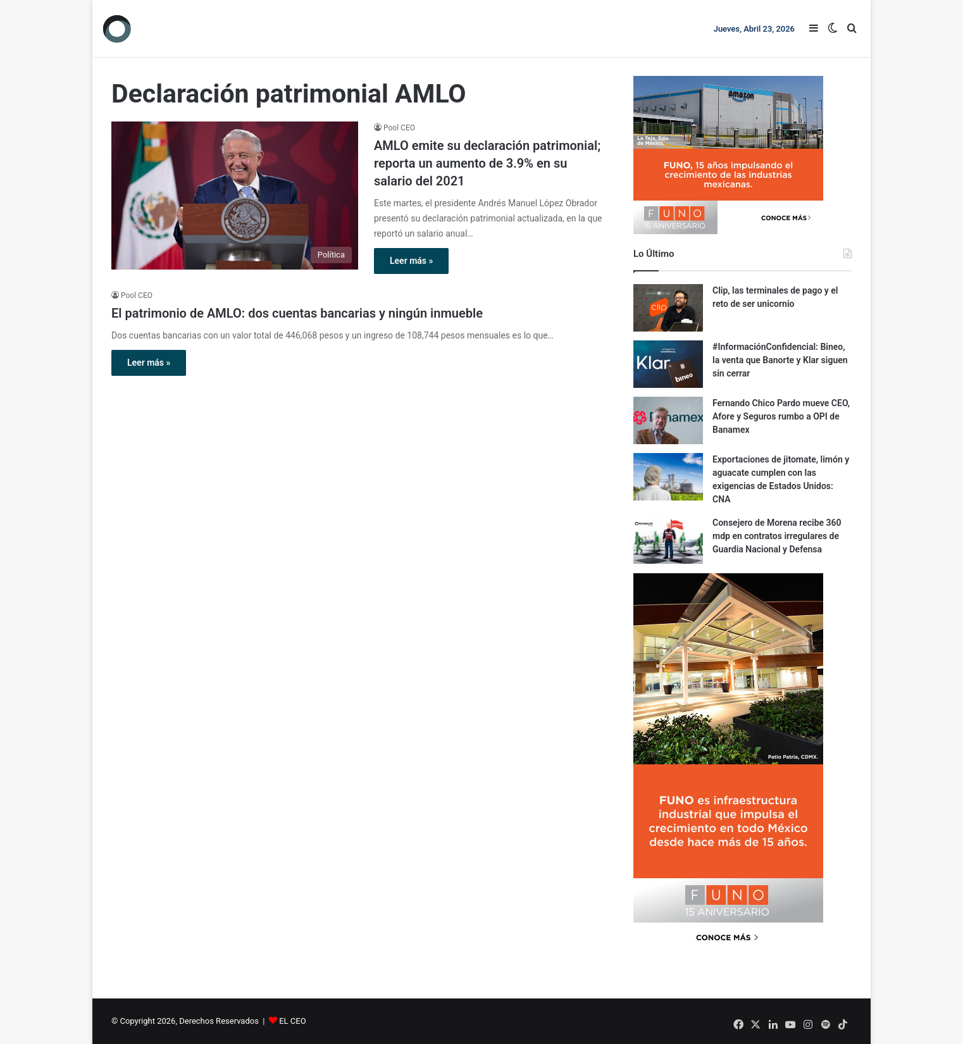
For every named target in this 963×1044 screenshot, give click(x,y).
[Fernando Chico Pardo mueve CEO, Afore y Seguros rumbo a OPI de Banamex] (668, 420)
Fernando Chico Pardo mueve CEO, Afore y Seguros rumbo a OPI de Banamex (781, 416)
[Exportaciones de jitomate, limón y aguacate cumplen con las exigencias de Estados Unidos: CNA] (668, 476)
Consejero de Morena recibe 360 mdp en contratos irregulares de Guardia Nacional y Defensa (777, 536)
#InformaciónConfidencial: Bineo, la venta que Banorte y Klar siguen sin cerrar (780, 360)
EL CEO (292, 1021)
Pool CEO (399, 127)
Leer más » (411, 261)
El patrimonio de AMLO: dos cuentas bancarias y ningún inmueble (297, 313)
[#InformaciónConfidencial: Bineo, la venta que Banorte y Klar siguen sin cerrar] (668, 364)
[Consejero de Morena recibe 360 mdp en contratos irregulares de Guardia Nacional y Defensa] (668, 540)
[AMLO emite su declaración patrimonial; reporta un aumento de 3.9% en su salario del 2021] (234, 195)
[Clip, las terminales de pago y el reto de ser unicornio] (668, 308)
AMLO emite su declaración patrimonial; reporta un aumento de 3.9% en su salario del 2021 (487, 163)
